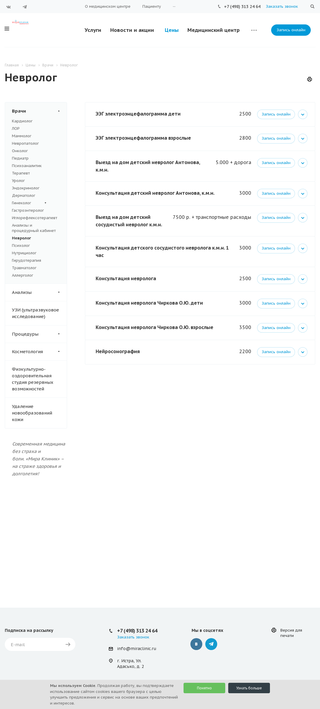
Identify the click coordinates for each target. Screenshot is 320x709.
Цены (172, 30)
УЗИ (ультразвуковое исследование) (35, 313)
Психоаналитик (27, 165)
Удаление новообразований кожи (32, 412)
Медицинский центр (213, 30)
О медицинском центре (108, 6)
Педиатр (20, 158)
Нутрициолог (24, 252)
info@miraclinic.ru (136, 648)
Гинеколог (29, 203)
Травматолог (24, 267)
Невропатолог (25, 143)
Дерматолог (23, 195)
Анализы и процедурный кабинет (34, 228)
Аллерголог (22, 275)
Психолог (21, 245)
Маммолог (21, 135)
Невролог (21, 238)
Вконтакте (9, 6)
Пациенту (151, 6)
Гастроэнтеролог (28, 210)
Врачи (39, 111)
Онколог (20, 150)
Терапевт (21, 173)
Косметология (39, 351)
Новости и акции (132, 30)
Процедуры (39, 334)
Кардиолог (22, 121)
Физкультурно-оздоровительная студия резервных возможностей (32, 379)
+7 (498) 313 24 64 (242, 6)
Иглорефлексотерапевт (34, 217)
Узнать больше (249, 688)
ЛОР (16, 128)
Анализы (39, 292)
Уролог (18, 180)
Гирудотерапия (26, 260)
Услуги (93, 30)
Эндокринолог (25, 188)
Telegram (25, 6)
